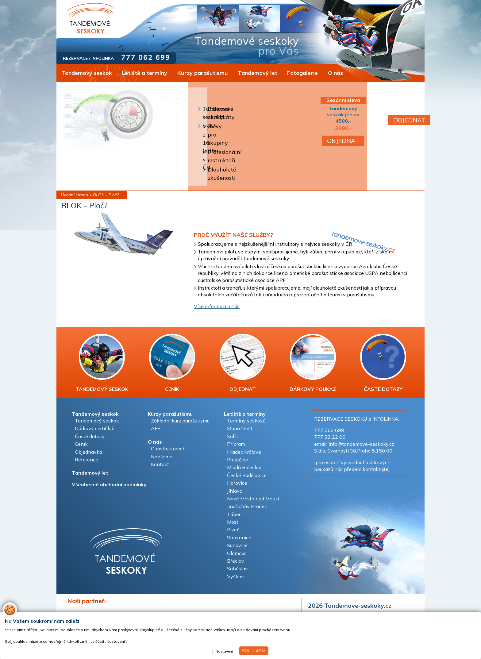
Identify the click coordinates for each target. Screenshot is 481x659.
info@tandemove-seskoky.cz (361, 444)
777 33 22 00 (329, 437)
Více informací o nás (217, 306)
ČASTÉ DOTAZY (383, 363)
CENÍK (172, 363)
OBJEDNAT (343, 141)
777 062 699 (145, 57)
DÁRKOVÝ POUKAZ (313, 363)
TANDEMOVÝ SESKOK (101, 363)
